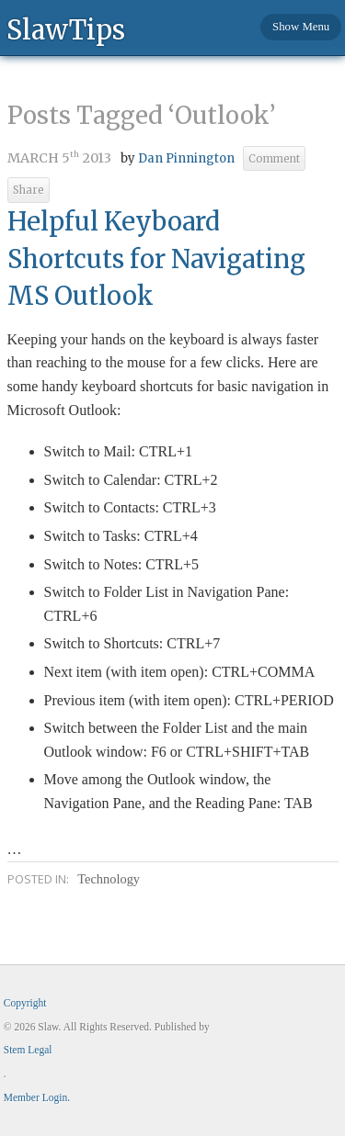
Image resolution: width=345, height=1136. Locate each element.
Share (28, 190)
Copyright (25, 1002)
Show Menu (300, 26)
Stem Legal (28, 1049)
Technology (108, 879)
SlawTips (65, 29)
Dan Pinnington (186, 158)
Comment (274, 158)
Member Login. (37, 1097)
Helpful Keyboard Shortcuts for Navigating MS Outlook (156, 259)
